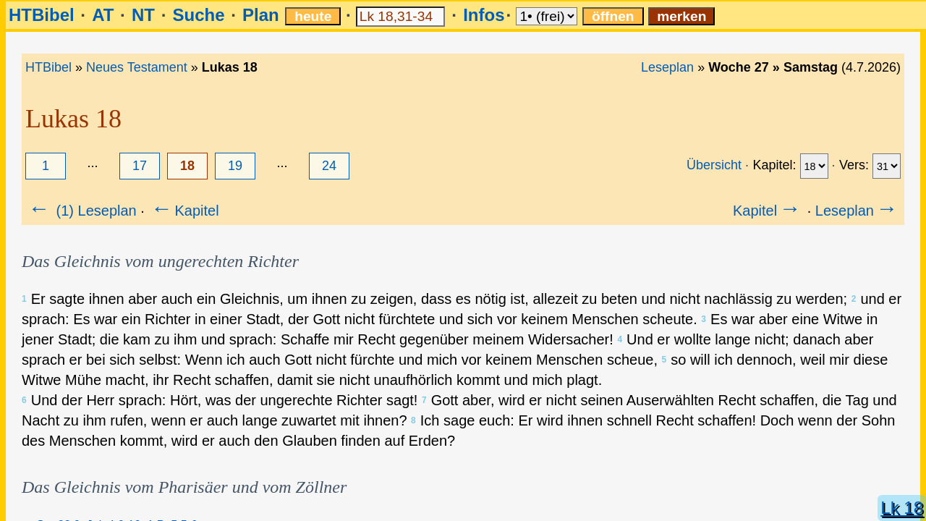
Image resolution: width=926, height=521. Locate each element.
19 (235, 165)
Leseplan (667, 67)
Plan (260, 15)
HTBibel (42, 15)
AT (103, 15)
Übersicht (714, 165)
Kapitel (183, 211)
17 (139, 165)
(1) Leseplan (81, 211)
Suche (198, 15)
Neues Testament (136, 67)
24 (329, 165)
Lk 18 (901, 507)
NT (143, 15)
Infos (483, 15)
